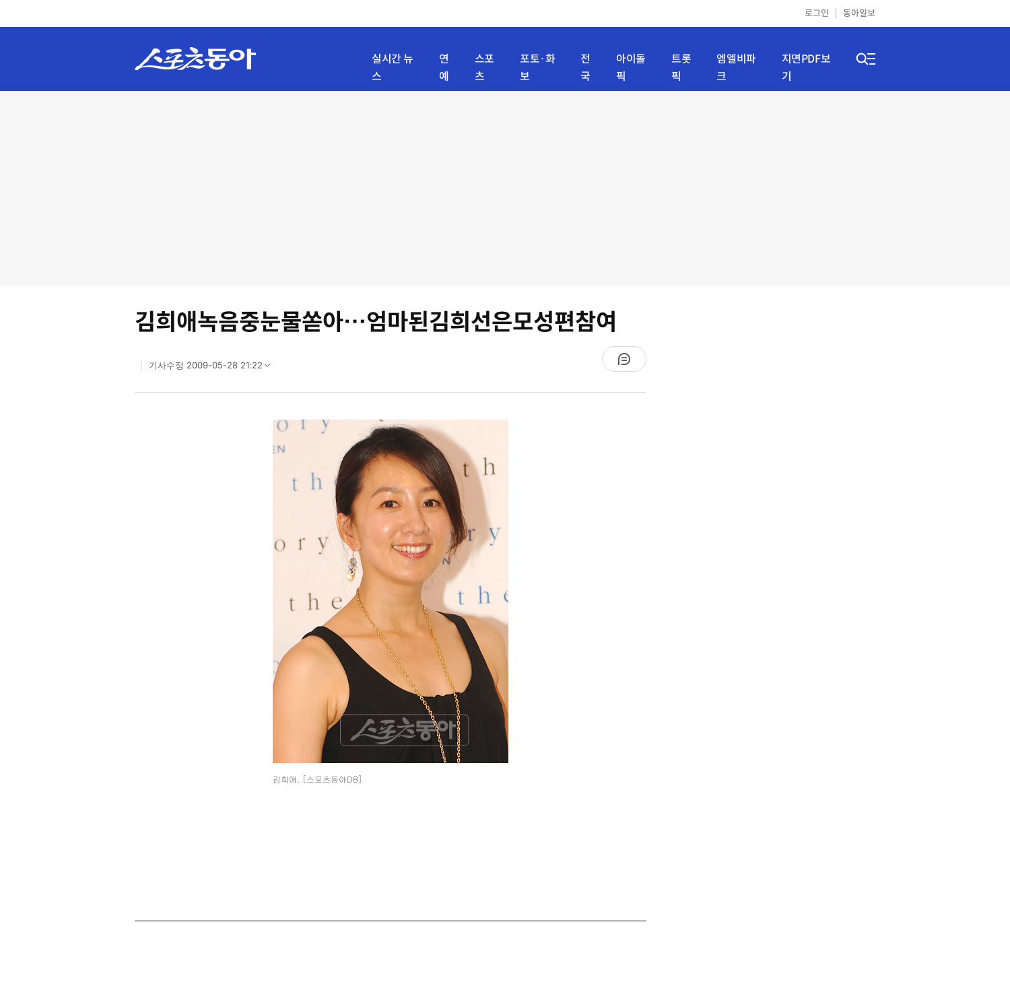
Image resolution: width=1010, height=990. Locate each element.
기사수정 (214, 368)
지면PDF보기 (806, 68)
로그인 (817, 13)
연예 (444, 68)
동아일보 (859, 13)
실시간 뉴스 (392, 68)
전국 (585, 68)
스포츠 (484, 68)
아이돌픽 (631, 68)
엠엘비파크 (735, 68)
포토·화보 (537, 68)
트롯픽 (681, 68)
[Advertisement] (505, 188)
